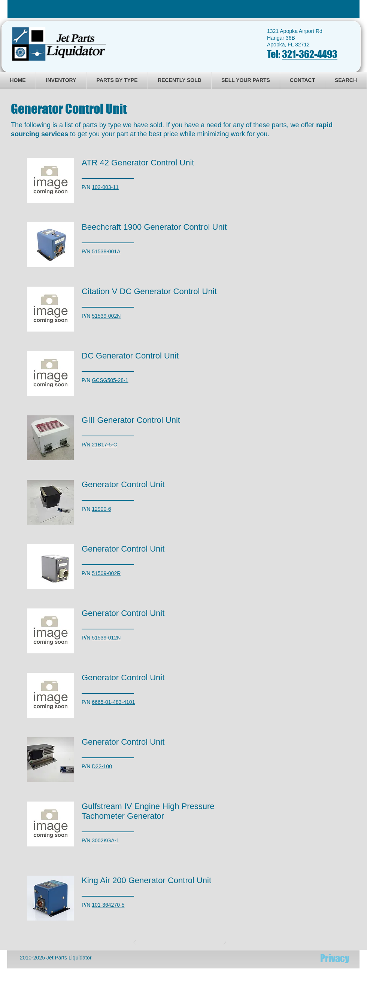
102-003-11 (105, 187)
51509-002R (106, 573)
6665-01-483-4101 (113, 702)
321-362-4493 (309, 54)
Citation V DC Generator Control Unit (149, 291)
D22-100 (102, 766)
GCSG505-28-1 (110, 380)
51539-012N (106, 638)
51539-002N (106, 316)
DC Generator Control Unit (130, 355)
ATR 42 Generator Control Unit (138, 162)
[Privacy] (335, 958)
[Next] (224, 942)
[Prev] (134, 942)
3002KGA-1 (105, 840)
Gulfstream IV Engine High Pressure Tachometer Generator (148, 811)
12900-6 (101, 509)
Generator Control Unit (123, 484)
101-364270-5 (108, 905)
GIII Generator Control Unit (131, 420)
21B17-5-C (104, 445)
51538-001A (106, 251)
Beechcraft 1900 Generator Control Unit (154, 227)
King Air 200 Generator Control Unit (146, 880)
